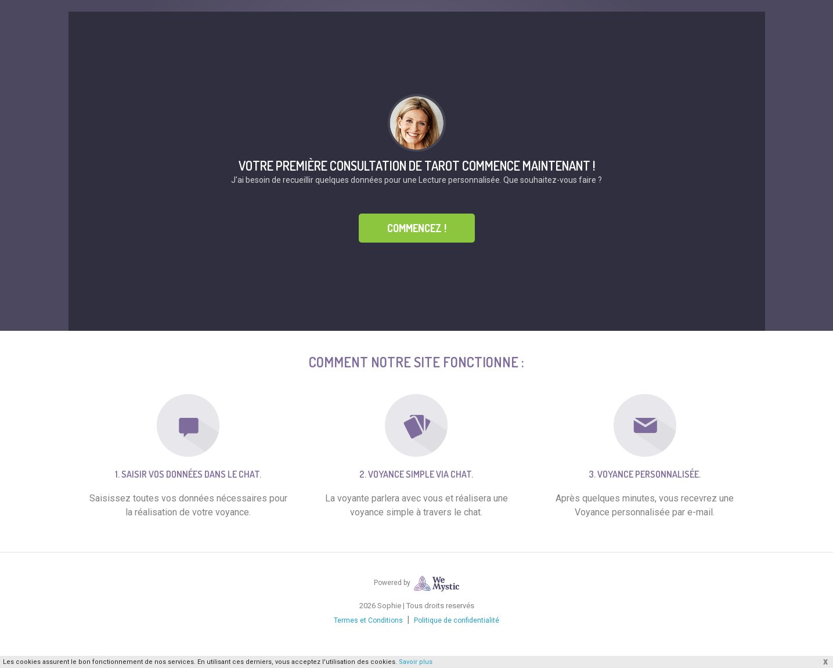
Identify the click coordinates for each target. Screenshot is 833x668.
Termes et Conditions (368, 620)
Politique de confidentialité (456, 620)
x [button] (825, 661)
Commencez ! (416, 228)
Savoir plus (415, 662)
